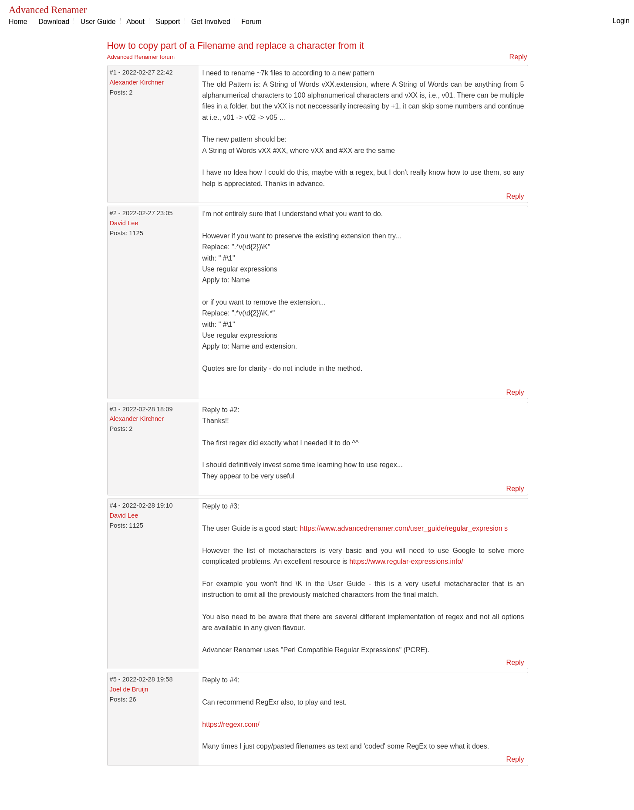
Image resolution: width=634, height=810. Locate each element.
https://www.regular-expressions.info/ (406, 561)
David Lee (124, 223)
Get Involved (210, 21)
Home (18, 21)
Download (53, 21)
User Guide (98, 21)
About (135, 21)
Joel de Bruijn (129, 689)
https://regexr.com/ (231, 724)
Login (621, 20)
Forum (251, 21)
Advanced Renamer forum (141, 57)
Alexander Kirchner (137, 82)
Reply (518, 57)
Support (168, 21)
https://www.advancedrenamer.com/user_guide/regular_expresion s (404, 528)
